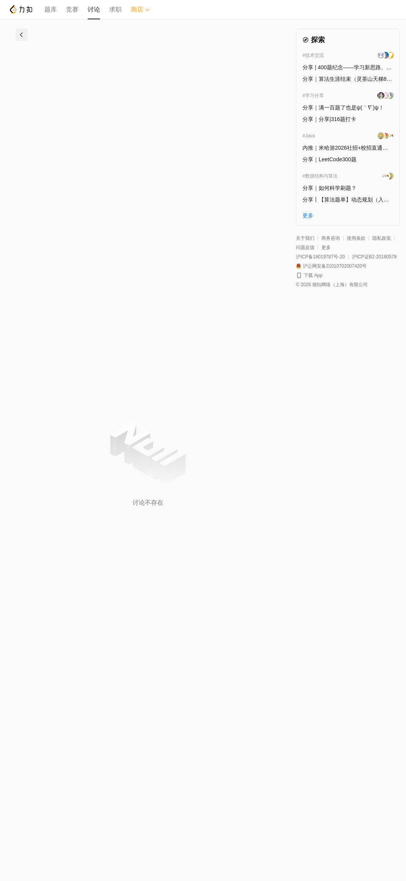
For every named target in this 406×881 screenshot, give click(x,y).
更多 (326, 247)
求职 (115, 9)
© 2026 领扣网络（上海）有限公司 (332, 284)
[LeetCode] (20, 9)
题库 (50, 9)
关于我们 (305, 238)
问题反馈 (305, 247)
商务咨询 (330, 238)
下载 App (313, 275)
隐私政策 (381, 238)
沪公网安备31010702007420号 (335, 266)
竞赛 (72, 9)
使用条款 (356, 238)
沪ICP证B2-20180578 (374, 257)
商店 (140, 9)
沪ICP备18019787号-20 (320, 257)
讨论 (94, 9)
